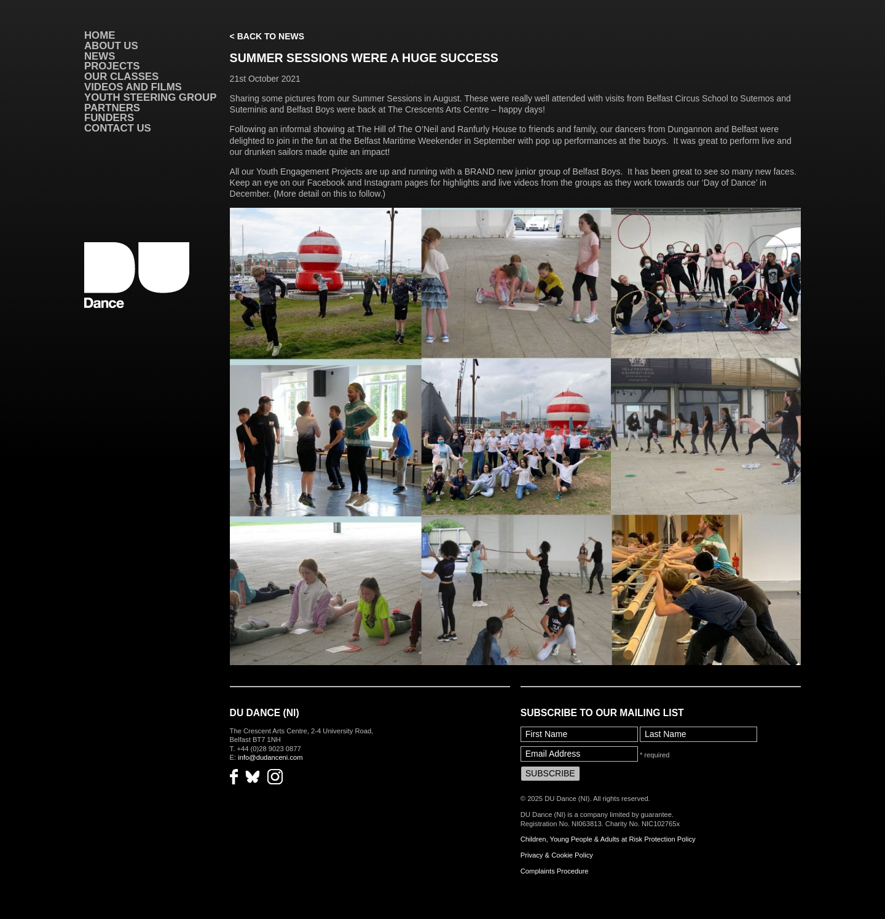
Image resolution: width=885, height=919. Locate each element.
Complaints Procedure (555, 871)
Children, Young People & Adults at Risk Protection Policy (608, 839)
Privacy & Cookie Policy (557, 855)
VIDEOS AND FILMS (133, 87)
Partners (112, 108)
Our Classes (121, 76)
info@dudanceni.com (270, 757)
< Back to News (267, 36)
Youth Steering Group (150, 97)
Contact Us (117, 128)
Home (99, 35)
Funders (109, 118)
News (99, 56)
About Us (111, 46)
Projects (112, 66)
